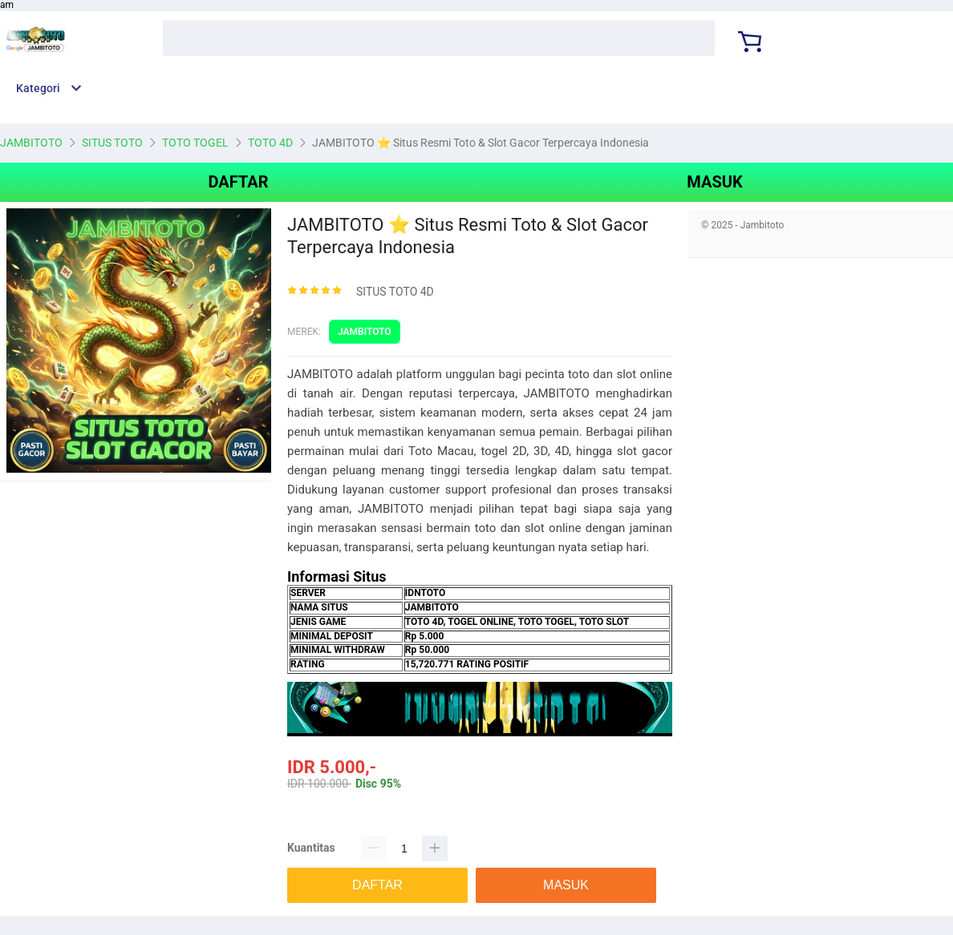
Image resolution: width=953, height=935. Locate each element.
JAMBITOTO (364, 331)
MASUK (714, 181)
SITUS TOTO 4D (395, 291)
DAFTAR (238, 181)
